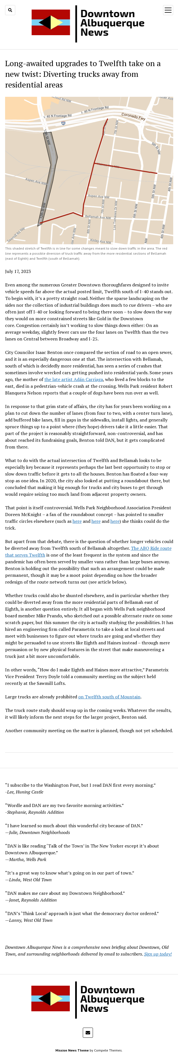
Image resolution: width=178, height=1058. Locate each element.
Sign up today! (158, 954)
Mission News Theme (72, 1050)
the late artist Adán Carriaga (73, 379)
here (77, 521)
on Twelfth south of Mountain (109, 697)
